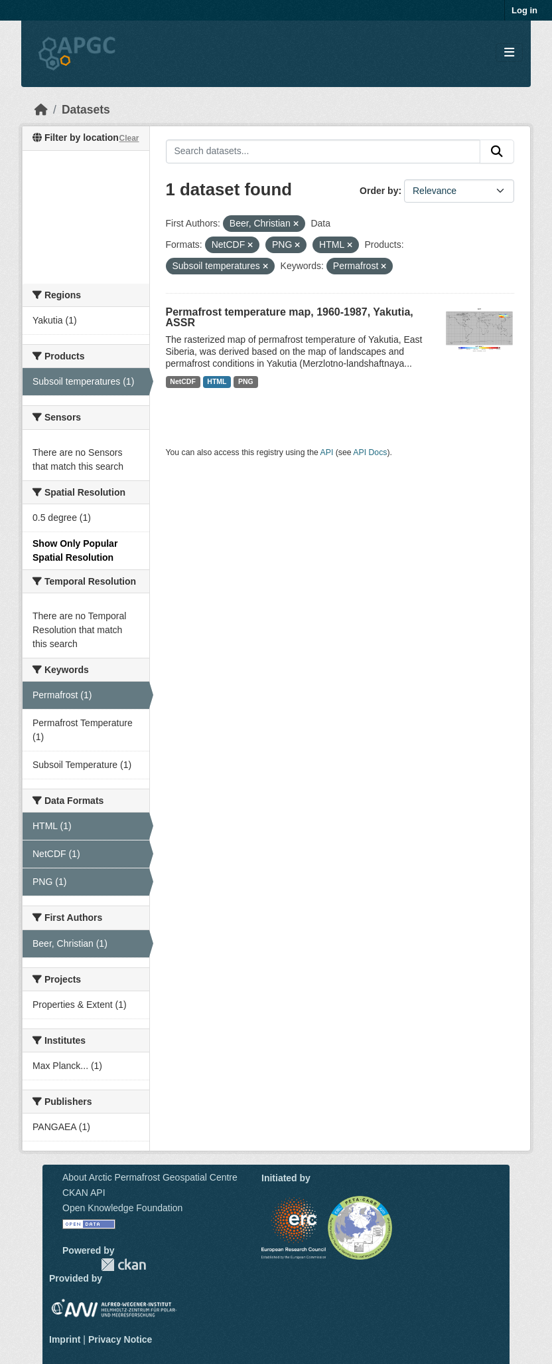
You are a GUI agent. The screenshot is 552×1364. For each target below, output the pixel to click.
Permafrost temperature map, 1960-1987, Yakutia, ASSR (289, 317)
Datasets (86, 109)
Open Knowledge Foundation (122, 1208)
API (327, 452)
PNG (245, 381)
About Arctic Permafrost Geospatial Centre (150, 1177)
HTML (216, 381)
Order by (379, 190)
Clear (129, 138)
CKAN (123, 1265)
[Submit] (497, 151)
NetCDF (183, 381)
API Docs (370, 452)
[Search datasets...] (323, 151)
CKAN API (83, 1192)
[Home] (41, 109)
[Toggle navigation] (509, 52)
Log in (524, 10)
